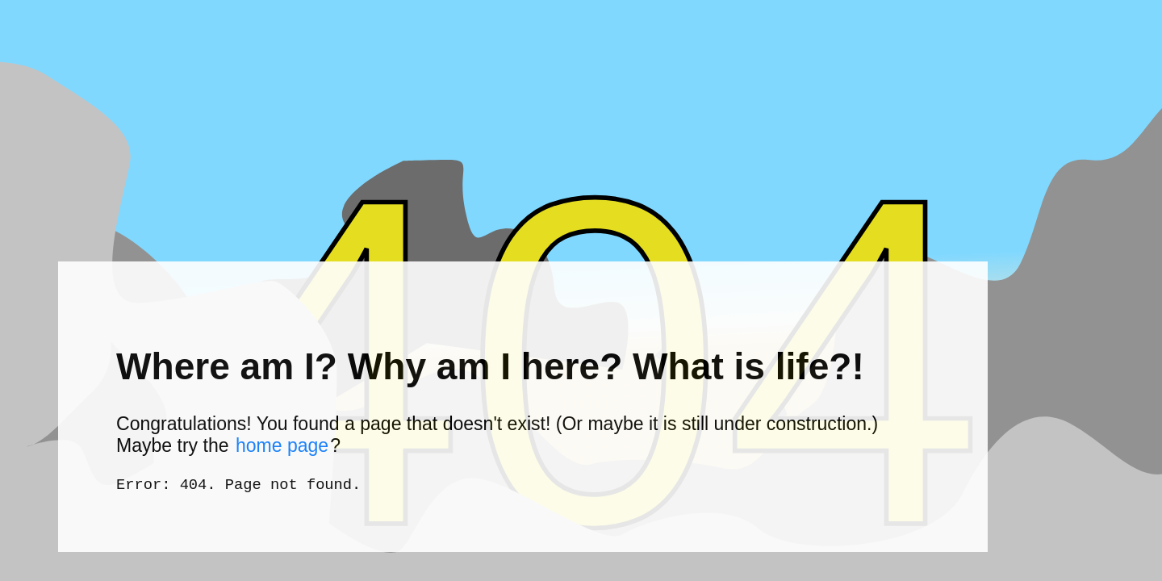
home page (282, 443)
